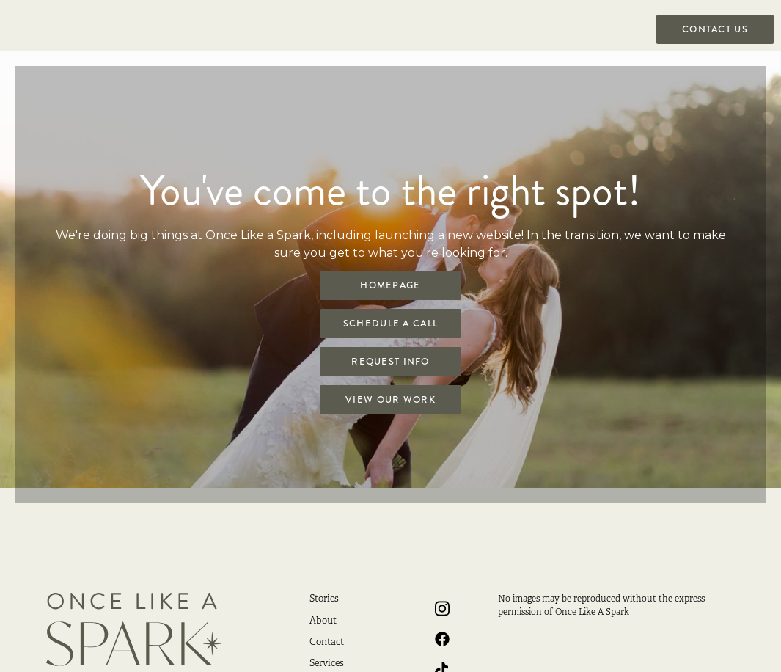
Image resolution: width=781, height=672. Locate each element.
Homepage (390, 285)
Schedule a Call (390, 323)
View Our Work (390, 399)
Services (326, 664)
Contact (326, 643)
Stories (324, 599)
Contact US (715, 29)
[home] (58, 58)
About (323, 621)
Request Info (390, 361)
